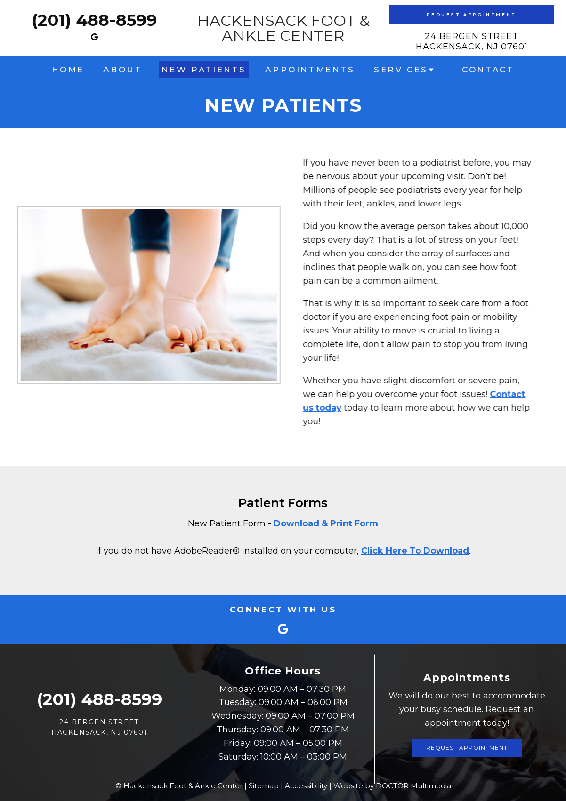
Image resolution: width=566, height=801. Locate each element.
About (122, 69)
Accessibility (306, 785)
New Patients (204, 69)
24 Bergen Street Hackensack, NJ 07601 (472, 41)
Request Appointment (471, 14)
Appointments (310, 69)
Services (401, 69)
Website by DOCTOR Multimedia (392, 785)
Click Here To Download (415, 551)
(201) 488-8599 (94, 20)
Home (68, 69)
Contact (488, 69)
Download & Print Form (326, 523)
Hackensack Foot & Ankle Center (283, 28)
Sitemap (264, 785)
